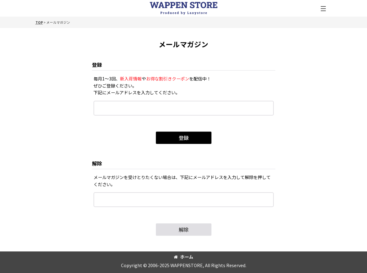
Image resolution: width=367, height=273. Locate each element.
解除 (97, 163)
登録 (97, 64)
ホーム (183, 257)
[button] (323, 9)
